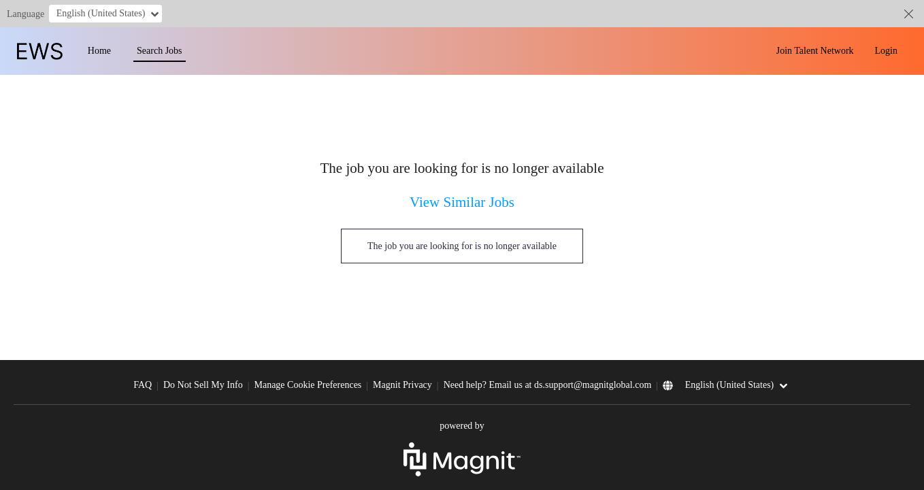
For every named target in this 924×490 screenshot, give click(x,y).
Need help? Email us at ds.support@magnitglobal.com (548, 385)
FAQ (142, 385)
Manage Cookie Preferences (307, 385)
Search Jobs (159, 51)
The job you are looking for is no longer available (462, 246)
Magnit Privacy (402, 385)
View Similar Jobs (462, 202)
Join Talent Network (815, 51)
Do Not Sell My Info (203, 385)
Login (886, 51)
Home (99, 51)
